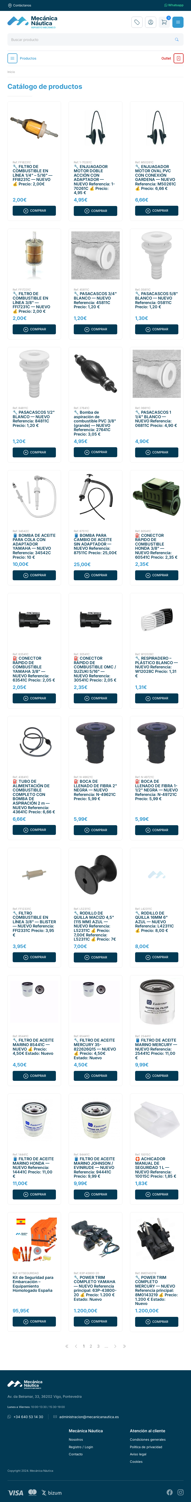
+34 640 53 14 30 (28, 1417)
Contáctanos (19, 5)
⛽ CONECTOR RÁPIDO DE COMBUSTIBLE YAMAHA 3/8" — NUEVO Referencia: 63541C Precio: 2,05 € (34, 669)
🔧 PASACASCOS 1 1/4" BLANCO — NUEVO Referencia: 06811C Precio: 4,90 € (156, 419)
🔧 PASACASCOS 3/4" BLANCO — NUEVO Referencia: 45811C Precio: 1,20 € (95, 300)
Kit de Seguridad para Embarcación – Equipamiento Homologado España (33, 1284)
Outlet (172, 58)
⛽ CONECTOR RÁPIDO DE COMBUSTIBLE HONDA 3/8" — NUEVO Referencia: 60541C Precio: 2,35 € (156, 546)
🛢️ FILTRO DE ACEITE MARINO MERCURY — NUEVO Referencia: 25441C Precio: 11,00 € (156, 1049)
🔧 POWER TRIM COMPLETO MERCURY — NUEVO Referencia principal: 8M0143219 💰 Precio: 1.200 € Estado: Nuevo (156, 1290)
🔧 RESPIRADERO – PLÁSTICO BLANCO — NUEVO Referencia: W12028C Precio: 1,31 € (156, 667)
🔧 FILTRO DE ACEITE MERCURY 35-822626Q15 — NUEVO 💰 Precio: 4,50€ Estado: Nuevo (95, 1049)
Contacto (76, 1454)
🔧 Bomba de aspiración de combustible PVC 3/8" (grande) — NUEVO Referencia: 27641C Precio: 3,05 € (95, 423)
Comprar (34, 210)
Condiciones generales (148, 1439)
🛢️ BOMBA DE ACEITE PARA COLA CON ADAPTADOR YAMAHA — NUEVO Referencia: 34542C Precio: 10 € (34, 546)
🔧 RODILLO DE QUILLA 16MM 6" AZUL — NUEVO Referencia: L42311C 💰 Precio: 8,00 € (154, 922)
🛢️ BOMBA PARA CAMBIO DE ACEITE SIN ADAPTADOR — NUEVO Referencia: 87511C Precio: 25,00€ (95, 544)
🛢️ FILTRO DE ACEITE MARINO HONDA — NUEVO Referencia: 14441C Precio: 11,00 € (33, 1167)
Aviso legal (138, 1454)
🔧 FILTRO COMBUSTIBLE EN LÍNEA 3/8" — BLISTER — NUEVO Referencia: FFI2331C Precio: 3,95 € (34, 924)
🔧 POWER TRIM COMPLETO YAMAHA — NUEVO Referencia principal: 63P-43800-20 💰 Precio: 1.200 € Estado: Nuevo (95, 1288)
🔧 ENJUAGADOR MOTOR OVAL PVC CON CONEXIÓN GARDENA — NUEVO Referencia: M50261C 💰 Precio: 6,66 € (155, 177)
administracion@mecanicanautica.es (89, 1417)
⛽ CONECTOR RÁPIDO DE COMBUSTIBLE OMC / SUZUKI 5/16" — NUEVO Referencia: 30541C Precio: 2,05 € (95, 669)
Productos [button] (21, 58)
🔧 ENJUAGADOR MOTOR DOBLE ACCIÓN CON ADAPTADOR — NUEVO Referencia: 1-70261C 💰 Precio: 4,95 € (94, 179)
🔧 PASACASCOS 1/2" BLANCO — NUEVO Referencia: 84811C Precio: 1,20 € (34, 419)
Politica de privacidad (146, 1447)
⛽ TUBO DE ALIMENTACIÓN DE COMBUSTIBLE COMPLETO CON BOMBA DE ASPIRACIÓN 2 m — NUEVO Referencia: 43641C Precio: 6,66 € (34, 796)
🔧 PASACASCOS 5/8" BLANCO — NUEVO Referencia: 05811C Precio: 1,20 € (156, 300)
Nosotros (76, 1439)
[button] (150, 22)
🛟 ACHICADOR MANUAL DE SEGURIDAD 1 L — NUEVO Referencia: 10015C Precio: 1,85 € (155, 1167)
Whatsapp (174, 5)
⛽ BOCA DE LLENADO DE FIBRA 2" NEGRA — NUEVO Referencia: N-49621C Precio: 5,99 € (95, 790)
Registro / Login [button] (81, 1447)
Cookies (136, 1462)
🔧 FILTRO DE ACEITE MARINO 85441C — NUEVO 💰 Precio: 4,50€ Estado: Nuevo (33, 1047)
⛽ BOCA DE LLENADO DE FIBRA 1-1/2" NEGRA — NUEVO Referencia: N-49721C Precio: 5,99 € (156, 790)
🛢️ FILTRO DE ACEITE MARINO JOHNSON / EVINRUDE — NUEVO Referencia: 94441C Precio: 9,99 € (94, 1167)
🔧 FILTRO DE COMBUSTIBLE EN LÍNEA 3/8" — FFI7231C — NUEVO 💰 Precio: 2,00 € (31, 302)
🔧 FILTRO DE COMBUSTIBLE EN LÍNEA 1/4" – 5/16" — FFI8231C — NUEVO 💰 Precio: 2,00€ (32, 175)
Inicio (11, 72)
